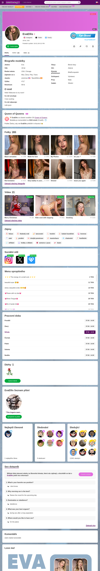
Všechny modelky (8, 7)
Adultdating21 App (65, 7)
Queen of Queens (41, 117)
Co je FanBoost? (90, 40)
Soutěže (54, 7)
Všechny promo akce (42, 7)
